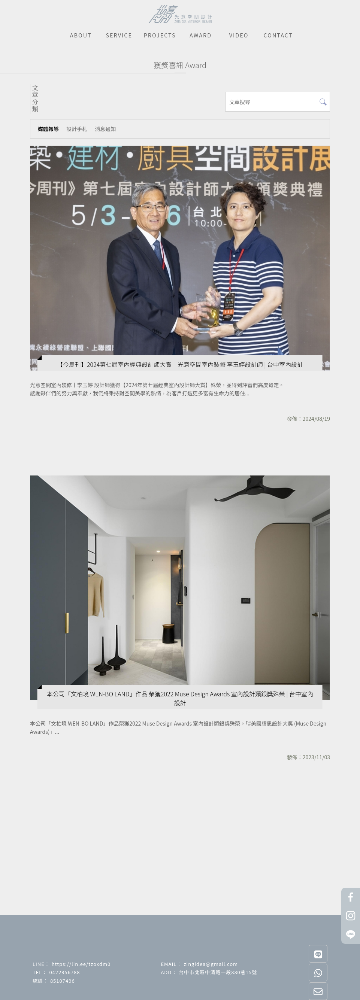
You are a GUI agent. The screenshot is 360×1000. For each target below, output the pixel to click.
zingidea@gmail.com (211, 963)
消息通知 (105, 129)
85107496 (62, 980)
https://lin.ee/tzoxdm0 (81, 963)
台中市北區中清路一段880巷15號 (218, 972)
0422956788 (64, 972)
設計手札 (76, 129)
